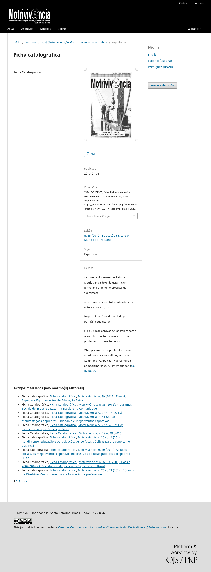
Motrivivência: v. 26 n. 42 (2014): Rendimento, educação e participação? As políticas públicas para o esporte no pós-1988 (76, 441)
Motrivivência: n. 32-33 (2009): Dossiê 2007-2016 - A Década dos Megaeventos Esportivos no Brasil (76, 464)
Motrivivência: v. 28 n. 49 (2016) (100, 433)
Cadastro (184, 3)
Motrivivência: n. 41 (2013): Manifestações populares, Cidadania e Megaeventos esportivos (69, 419)
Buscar (194, 29)
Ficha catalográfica (62, 396)
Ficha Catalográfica (63, 404)
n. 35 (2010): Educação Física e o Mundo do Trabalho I (74, 42)
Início (17, 42)
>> (25, 481)
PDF (92, 154)
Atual (11, 29)
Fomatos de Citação (99, 216)
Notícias (45, 29)
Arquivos (27, 29)
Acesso (199, 3)
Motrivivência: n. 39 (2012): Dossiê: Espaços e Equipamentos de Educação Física (74, 398)
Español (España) (160, 61)
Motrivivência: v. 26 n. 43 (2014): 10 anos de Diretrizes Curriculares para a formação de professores (78, 472)
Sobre (62, 29)
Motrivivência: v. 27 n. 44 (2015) (100, 413)
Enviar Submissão (162, 85)
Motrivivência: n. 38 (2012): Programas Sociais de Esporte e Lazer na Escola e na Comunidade (77, 406)
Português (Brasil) (160, 67)
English (153, 55)
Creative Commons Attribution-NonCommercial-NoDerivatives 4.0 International (112, 527)
